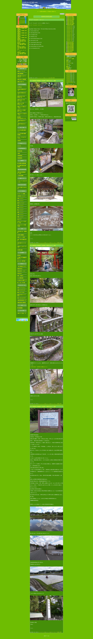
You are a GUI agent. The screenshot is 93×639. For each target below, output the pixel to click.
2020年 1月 (69, 40)
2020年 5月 (69, 35)
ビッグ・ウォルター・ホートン (35, 25)
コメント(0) (47, 77)
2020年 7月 (69, 32)
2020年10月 (69, 28)
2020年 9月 (69, 30)
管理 (54, 77)
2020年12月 (69, 26)
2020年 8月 (69, 31)
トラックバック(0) (41, 77)
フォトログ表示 (22, 62)
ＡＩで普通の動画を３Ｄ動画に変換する (46, 11)
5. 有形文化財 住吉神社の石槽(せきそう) (38, 366)
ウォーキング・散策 (55, 242)
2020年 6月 (69, 34)
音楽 (51, 77)
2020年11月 (69, 27)
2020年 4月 (69, 36)
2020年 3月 (69, 38)
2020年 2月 (69, 39)
